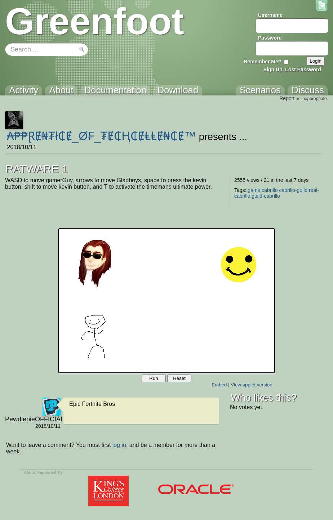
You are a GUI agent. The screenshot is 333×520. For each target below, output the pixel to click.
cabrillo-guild (293, 190)
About (29, 472)
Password (270, 38)
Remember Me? (262, 61)
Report (286, 98)
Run (153, 378)
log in (119, 445)
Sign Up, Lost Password (292, 69)
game (254, 190)
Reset (179, 378)
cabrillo (270, 190)
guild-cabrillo (266, 196)
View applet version (251, 384)
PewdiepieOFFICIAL (33, 419)
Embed (219, 384)
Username (270, 15)
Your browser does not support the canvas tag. (166, 301)
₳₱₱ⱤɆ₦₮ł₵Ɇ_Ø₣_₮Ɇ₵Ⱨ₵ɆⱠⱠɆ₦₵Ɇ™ (101, 136)
